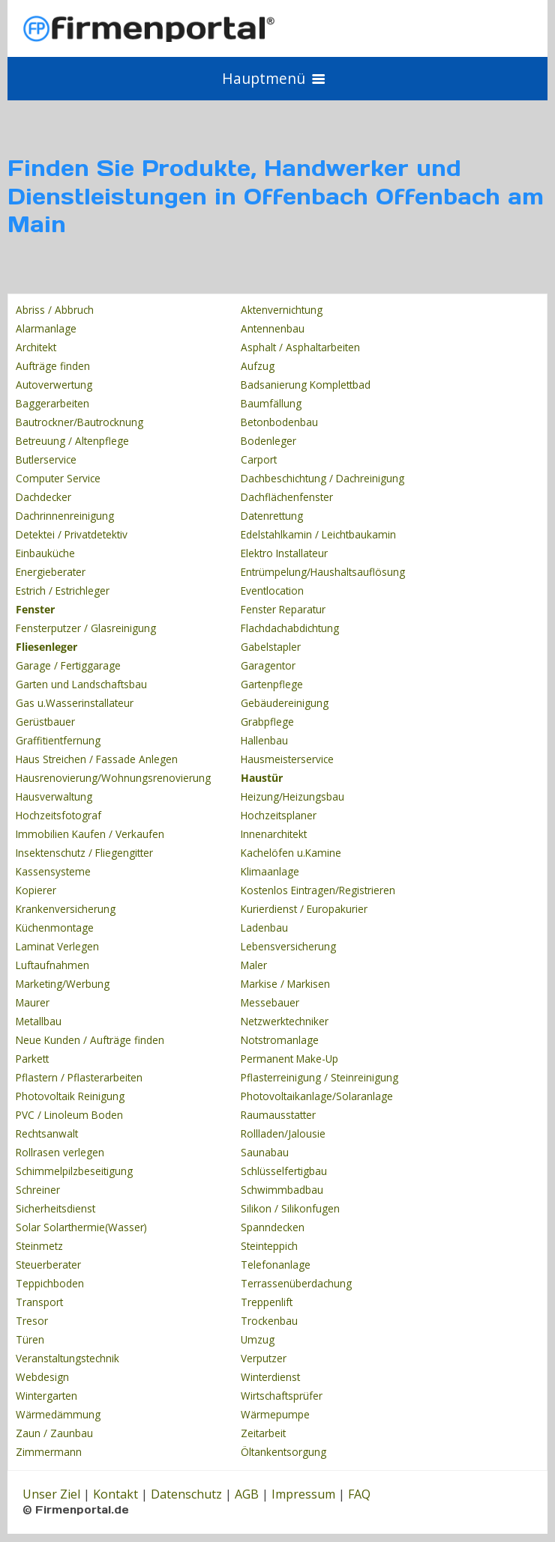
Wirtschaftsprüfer (281, 1395)
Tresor (32, 1321)
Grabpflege (267, 721)
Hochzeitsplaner (278, 815)
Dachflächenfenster (287, 497)
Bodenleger (268, 441)
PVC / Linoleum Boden (69, 1115)
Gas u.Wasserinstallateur (75, 703)
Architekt (36, 347)
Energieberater (51, 572)
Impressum (303, 1494)
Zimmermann (49, 1452)
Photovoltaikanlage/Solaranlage (317, 1096)
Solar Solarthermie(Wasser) (81, 1227)
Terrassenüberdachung (296, 1283)
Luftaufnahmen (52, 965)
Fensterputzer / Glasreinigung (86, 628)
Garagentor (268, 665)
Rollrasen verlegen (60, 1152)
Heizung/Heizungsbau (292, 796)
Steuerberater (48, 1264)
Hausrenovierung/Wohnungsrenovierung (113, 778)
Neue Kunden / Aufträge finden (90, 1040)
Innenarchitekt (274, 834)
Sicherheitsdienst (55, 1208)
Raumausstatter (278, 1115)
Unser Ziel (51, 1494)
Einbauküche (45, 553)
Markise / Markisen (285, 984)
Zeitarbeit (263, 1433)
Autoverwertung (54, 384)
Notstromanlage (280, 1040)
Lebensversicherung (288, 946)
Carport (259, 459)
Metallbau (39, 1021)
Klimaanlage (270, 871)
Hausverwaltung (54, 796)
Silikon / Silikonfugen (290, 1208)
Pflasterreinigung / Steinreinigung (319, 1077)
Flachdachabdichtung (290, 628)
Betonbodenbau (279, 422)
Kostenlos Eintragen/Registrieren (318, 890)
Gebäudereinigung (284, 703)
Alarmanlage (46, 328)
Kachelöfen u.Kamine (291, 853)
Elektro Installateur (284, 553)
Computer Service (58, 478)
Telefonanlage (275, 1264)
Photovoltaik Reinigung (70, 1096)
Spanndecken (272, 1227)
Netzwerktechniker (284, 1021)
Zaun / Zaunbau (54, 1433)
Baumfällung (271, 403)
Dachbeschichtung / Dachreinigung (322, 478)
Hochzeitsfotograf (58, 815)
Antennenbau (272, 328)
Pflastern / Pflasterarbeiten (79, 1077)
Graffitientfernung (58, 740)
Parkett (32, 1058)
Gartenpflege (272, 684)
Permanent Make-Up (289, 1058)
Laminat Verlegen (57, 946)
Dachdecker (43, 497)
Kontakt (115, 1494)
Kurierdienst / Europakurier (304, 909)
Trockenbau (269, 1321)
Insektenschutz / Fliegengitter (84, 853)
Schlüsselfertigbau (284, 1171)
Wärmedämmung (58, 1414)
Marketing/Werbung (63, 984)
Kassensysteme (53, 871)
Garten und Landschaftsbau (81, 684)
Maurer (33, 1002)
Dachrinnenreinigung (65, 516)
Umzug (257, 1339)
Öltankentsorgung (283, 1452)
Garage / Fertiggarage (68, 665)
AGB (247, 1494)
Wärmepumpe (275, 1414)
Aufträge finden (53, 366)
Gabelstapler (271, 647)
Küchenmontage (55, 927)
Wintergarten (46, 1395)
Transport (39, 1302)
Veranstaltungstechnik (67, 1358)
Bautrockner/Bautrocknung (79, 422)
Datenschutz (186, 1494)
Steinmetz (39, 1246)
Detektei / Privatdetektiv (72, 534)
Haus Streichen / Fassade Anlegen (97, 759)
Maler (254, 965)
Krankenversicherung (66, 909)
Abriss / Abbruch (55, 310)
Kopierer (36, 890)
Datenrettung (272, 516)
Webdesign (42, 1377)
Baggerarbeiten (52, 403)
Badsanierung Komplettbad (305, 384)
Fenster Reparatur (283, 609)
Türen (30, 1339)
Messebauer (270, 1002)
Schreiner (38, 1190)
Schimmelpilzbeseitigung (74, 1171)
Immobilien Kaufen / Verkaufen (90, 834)
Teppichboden (50, 1283)
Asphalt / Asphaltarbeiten (300, 347)
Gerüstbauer (45, 721)
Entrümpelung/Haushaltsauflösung (323, 572)
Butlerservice (46, 459)
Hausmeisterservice (287, 759)
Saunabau (265, 1152)
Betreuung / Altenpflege (72, 441)
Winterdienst (270, 1377)
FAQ (359, 1494)
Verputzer (263, 1358)
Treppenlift (266, 1302)
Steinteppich (269, 1246)
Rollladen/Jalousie (283, 1133)
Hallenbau (264, 740)
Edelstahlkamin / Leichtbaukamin (318, 534)
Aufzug (257, 366)
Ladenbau (264, 927)
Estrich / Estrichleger (63, 590)
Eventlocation (272, 590)
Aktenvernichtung (281, 310)
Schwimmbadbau (282, 1190)
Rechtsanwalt (47, 1133)
